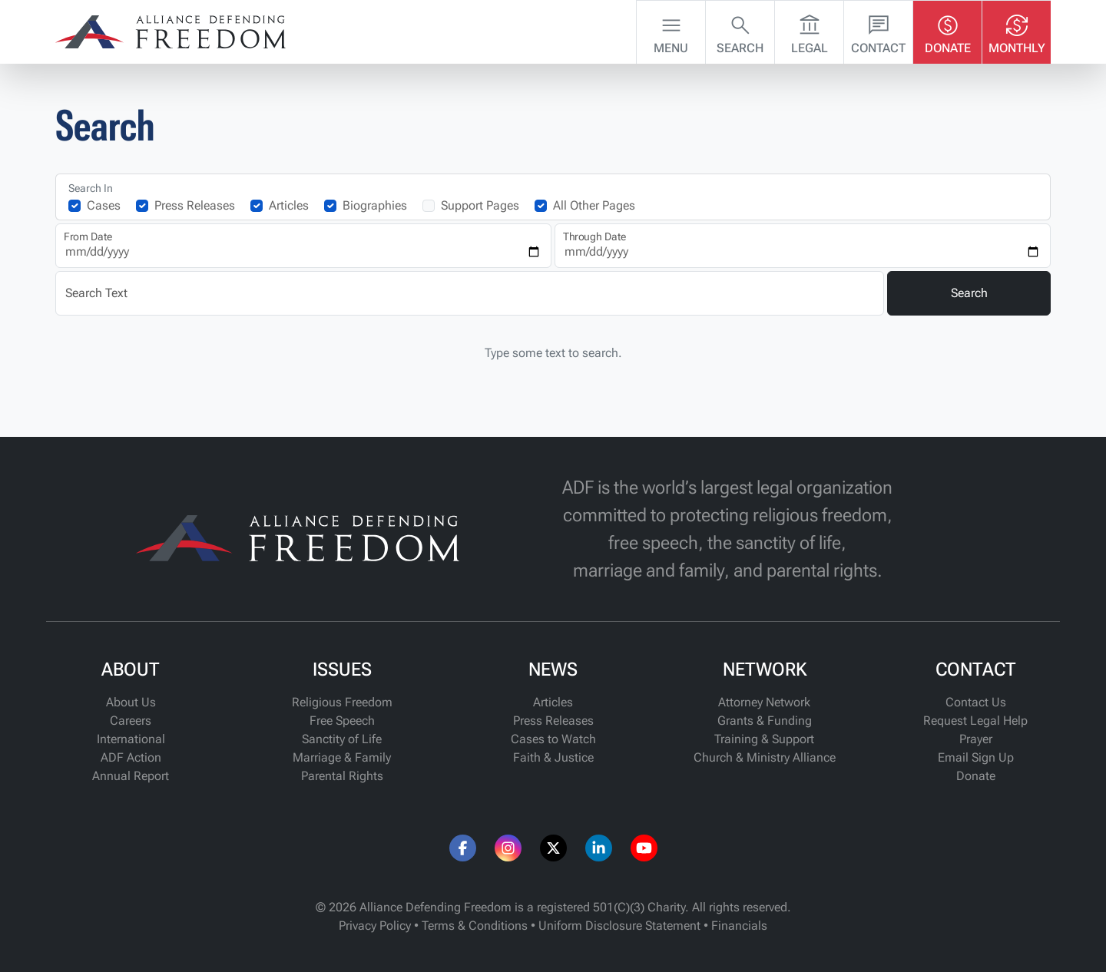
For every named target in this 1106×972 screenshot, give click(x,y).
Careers (130, 720)
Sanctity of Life (342, 739)
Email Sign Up (976, 757)
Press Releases (194, 205)
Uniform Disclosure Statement (619, 925)
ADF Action (131, 757)
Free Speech (342, 720)
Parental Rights (342, 776)
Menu (671, 30)
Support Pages (480, 205)
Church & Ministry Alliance (765, 757)
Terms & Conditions (475, 925)
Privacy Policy (375, 925)
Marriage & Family (342, 757)
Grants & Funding (764, 720)
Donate (948, 30)
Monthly (1016, 30)
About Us (131, 702)
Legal (809, 30)
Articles (289, 205)
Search (740, 30)
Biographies (375, 205)
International (131, 739)
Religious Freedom (342, 702)
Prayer (975, 739)
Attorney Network (764, 702)
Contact (878, 30)
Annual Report (130, 776)
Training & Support (764, 739)
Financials (739, 925)
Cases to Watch (553, 739)
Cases (104, 205)
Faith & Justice (553, 757)
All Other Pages (594, 205)
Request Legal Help (975, 720)
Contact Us (975, 702)
